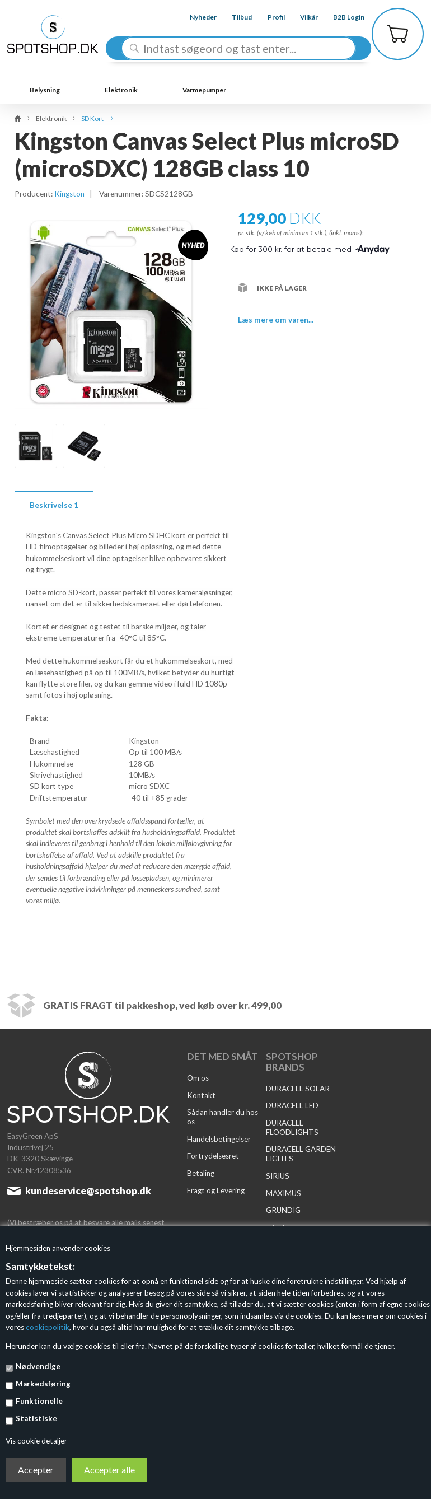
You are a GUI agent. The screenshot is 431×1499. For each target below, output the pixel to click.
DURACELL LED (292, 1105)
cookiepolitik (47, 1327)
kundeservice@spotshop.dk (88, 1191)
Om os (198, 1077)
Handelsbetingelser (219, 1138)
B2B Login (340, 17)
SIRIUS (277, 1175)
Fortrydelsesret (213, 1155)
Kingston (69, 193)
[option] (36, 446)
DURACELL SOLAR (298, 1088)
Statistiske (36, 1418)
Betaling (200, 1173)
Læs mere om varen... (275, 319)
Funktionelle (39, 1401)
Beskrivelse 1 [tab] (54, 505)
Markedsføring (43, 1383)
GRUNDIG (283, 1210)
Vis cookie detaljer (36, 1440)
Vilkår (301, 17)
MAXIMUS (283, 1193)
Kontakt (201, 1095)
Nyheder (194, 17)
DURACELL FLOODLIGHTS (292, 1127)
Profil (267, 17)
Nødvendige (38, 1366)
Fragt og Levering (216, 1190)
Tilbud (233, 17)
